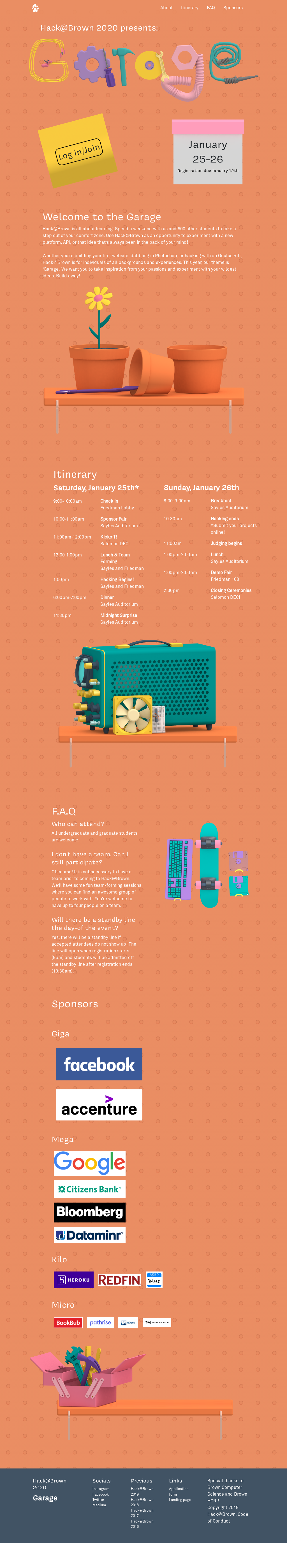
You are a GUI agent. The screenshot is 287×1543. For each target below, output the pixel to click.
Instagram (100, 1489)
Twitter (98, 1500)
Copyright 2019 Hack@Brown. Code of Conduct (227, 1514)
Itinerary (189, 8)
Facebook (100, 1494)
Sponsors (233, 8)
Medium (99, 1505)
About (166, 8)
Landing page (180, 1500)
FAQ (211, 8)
